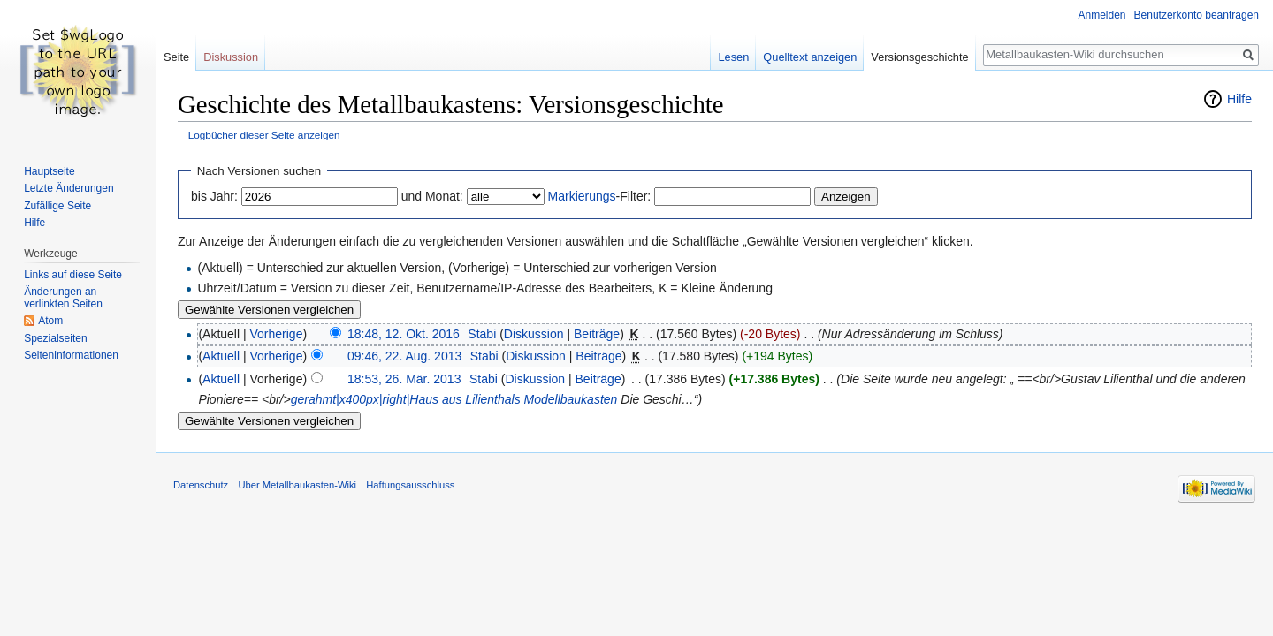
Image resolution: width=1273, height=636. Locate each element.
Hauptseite (49, 171)
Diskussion (534, 334)
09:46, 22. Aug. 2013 (404, 356)
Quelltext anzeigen (810, 57)
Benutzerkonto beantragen (1196, 15)
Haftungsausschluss (410, 485)
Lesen (733, 57)
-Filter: (600, 196)
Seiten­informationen (71, 355)
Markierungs (582, 196)
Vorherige (276, 334)
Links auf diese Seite (73, 275)
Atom (50, 320)
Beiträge (597, 334)
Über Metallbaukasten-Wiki (297, 485)
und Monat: (432, 196)
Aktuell (221, 356)
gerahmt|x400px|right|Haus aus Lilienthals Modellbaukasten (454, 399)
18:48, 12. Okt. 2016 (403, 334)
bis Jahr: (214, 196)
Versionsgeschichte (919, 57)
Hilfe (1239, 99)
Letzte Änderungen (68, 188)
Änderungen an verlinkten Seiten (63, 297)
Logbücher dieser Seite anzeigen (264, 134)
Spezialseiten (55, 338)
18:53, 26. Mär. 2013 (404, 379)
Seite (176, 57)
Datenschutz (200, 485)
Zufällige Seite (57, 206)
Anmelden (1102, 15)
